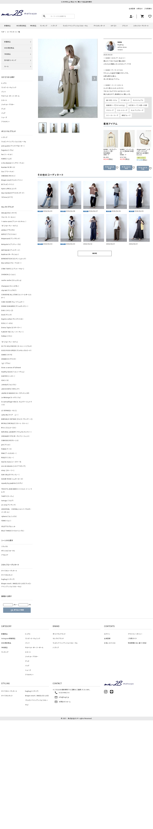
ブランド (125, 26)
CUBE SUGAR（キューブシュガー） (12, 302)
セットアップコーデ (137, 110)
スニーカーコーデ (112, 115)
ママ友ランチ (125, 100)
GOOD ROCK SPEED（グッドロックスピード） (16, 350)
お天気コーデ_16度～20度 (138, 105)
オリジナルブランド (59, 634)
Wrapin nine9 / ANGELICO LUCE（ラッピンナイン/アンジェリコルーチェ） (16, 585)
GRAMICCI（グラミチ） (8, 359)
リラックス (4, 546)
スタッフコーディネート (141, 26)
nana (120, 42)
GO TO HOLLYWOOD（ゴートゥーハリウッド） (16, 346)
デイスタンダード (99, 26)
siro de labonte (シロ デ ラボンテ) (13, 466)
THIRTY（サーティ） (7, 496)
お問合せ (139, 9)
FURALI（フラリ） (6, 336)
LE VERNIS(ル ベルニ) (9, 410)
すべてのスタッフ (7, 575)
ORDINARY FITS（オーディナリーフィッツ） (15, 436)
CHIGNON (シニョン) (8, 274)
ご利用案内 (148, 9)
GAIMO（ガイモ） (6, 355)
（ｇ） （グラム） (5, 363)
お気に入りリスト (110, 643)
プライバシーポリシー (135, 634)
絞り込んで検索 (17, 610)
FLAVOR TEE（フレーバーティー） (12, 332)
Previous (40, 78)
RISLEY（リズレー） (7, 458)
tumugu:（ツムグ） (7, 500)
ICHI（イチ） (5, 380)
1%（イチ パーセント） (8, 217)
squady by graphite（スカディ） (12, 483)
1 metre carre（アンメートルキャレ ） (13, 221)
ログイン (107, 634)
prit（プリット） (6, 445)
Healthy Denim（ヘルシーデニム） (12, 372)
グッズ (3, 109)
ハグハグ (54, 26)
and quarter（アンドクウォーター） (13, 146)
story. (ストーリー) (7, 470)
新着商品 (7, 26)
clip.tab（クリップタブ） (9, 290)
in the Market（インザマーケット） (12, 163)
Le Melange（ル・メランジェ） (11, 397)
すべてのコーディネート (9, 571)
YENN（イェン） (6, 521)
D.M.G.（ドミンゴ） (7, 310)
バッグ (3, 113)
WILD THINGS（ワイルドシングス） (12, 531)
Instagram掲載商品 (8, 638)
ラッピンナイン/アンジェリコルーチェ (75, 26)
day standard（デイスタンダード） (12, 193)
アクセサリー (5, 122)
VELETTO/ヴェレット (8, 526)
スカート (4, 100)
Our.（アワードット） (7, 171)
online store (122, 47)
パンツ (3, 92)
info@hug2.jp (62, 697)
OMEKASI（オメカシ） (8, 176)
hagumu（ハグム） (7, 150)
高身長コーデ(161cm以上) (115, 105)
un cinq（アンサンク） (8, 505)
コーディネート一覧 (13, 32)
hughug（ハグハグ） (8, 579)
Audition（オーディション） (10, 254)
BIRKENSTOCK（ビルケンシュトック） (13, 259)
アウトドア (4, 555)
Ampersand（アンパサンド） (10, 238)
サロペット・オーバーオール (10, 96)
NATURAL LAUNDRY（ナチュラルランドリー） (16, 432)
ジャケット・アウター (8, 104)
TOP (2, 32)
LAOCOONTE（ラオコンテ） (10, 389)
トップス (4, 83)
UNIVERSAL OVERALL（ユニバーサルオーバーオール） (16, 510)
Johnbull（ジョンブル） (8, 385)
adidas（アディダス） (8, 230)
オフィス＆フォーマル (8, 551)
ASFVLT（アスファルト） (9, 234)
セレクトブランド (58, 638)
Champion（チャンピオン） (10, 286)
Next (94, 78)
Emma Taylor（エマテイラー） (11, 328)
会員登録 (132, 9)
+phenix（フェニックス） (9, 516)
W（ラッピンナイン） (7, 184)
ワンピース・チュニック (8, 87)
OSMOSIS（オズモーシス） (10, 440)
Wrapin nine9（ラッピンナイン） (12, 180)
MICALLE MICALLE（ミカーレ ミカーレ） (15, 423)
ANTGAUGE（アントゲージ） (10, 250)
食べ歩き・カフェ (111, 100)
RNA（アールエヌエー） (9, 453)
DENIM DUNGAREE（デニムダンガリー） (14, 306)
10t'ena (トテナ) (7, 197)
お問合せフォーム (63, 701)
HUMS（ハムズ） (6, 159)
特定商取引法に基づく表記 (137, 643)
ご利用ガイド (132, 638)
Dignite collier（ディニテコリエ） (12, 319)
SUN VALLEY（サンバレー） (10, 475)
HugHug (121, 45)
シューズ (4, 117)
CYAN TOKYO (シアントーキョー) (12, 269)
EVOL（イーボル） (7, 323)
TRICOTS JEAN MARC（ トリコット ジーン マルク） (16, 490)
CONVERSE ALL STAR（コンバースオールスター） (16, 296)
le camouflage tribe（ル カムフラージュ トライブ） (16, 403)
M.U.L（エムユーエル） (8, 428)
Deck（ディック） (6, 315)
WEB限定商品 (21, 26)
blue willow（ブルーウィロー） (11, 263)
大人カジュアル (138, 100)
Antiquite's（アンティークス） (11, 244)
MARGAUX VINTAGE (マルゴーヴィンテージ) (16, 419)
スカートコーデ (122, 110)
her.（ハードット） (7, 154)
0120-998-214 (62, 692)
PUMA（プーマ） (6, 449)
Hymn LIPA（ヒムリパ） (9, 189)
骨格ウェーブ (126, 115)
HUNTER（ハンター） (8, 376)
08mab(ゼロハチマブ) (9, 213)
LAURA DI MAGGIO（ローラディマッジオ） (15, 393)
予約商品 (33, 26)
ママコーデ (110, 110)
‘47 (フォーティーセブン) (9, 226)
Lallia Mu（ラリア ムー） (9, 415)
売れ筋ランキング (10, 60)
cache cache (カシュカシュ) (11, 280)
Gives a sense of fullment (11, 367)
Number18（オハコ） (8, 167)
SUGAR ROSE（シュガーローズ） (12, 479)
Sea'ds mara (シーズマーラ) (11, 462)
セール (6, 66)
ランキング (43, 26)
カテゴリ (113, 26)
